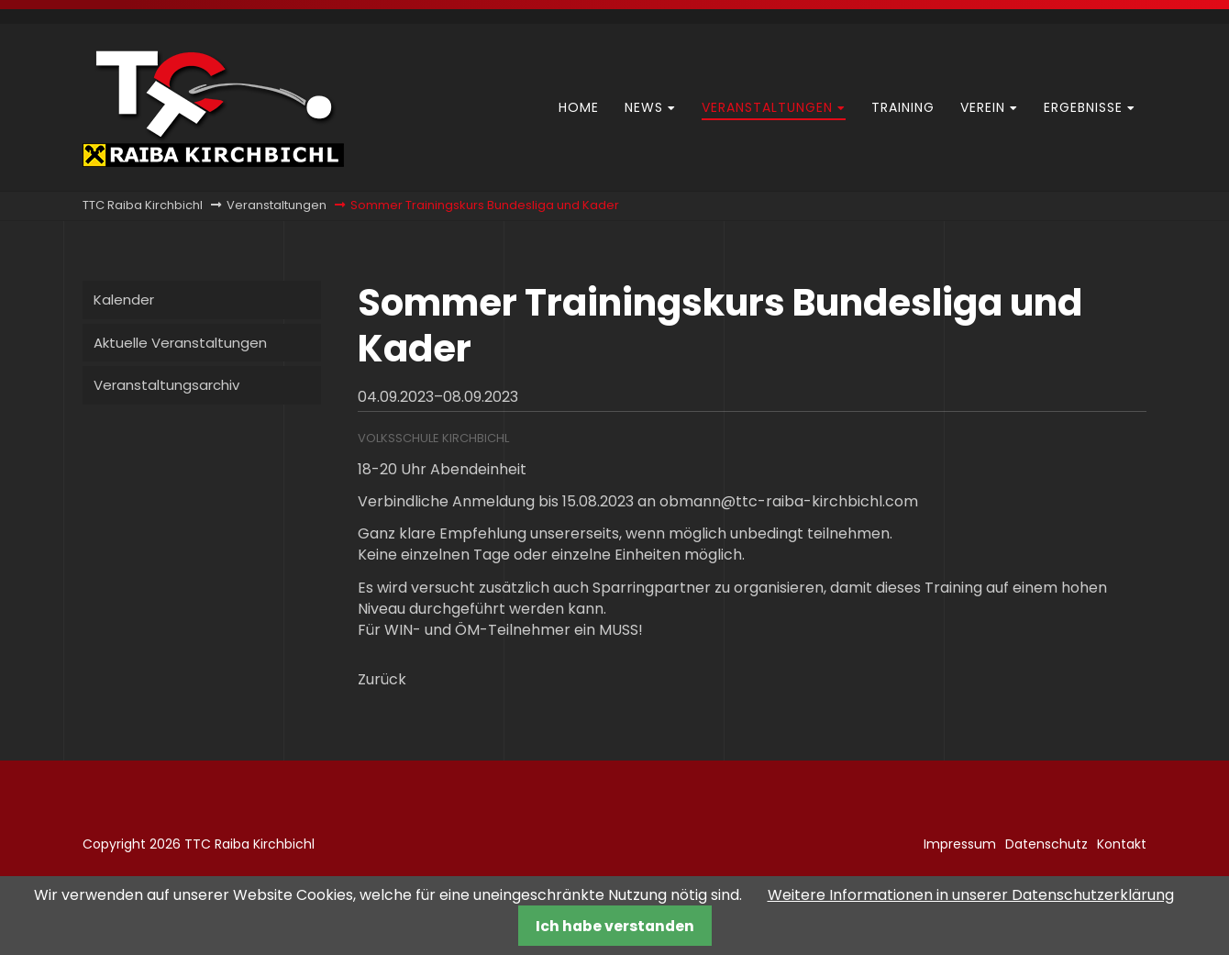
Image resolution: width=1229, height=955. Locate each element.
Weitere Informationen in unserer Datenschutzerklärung (971, 894)
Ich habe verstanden (615, 926)
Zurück (382, 679)
